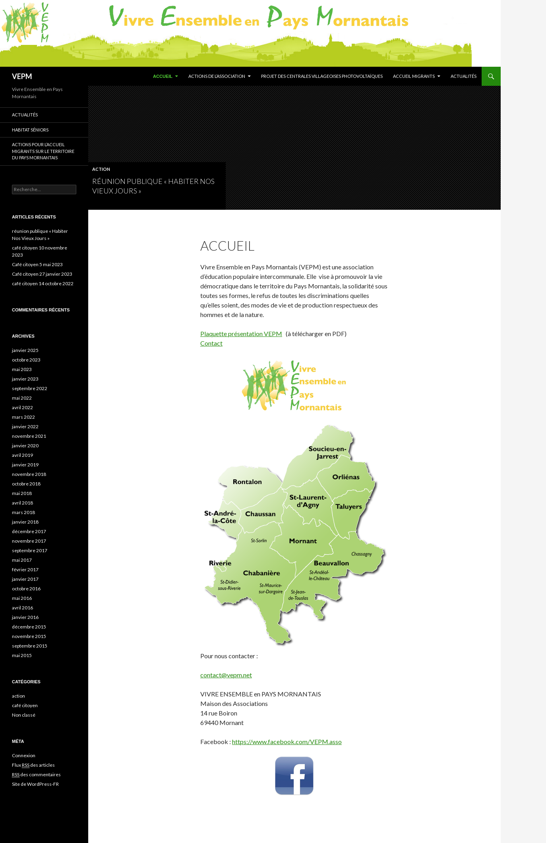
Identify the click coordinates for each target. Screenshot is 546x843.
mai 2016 (22, 598)
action (101, 169)
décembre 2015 (29, 627)
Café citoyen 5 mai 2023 (37, 264)
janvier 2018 (25, 522)
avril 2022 (22, 407)
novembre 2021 (29, 436)
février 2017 (25, 569)
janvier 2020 (25, 446)
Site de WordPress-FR (35, 784)
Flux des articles (33, 765)
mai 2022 (22, 398)
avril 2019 (22, 455)
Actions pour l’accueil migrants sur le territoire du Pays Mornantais (43, 151)
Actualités (463, 76)
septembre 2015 (29, 646)
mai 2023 (22, 369)
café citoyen (25, 705)
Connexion (23, 755)
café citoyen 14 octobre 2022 (43, 283)
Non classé (23, 715)
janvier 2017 (25, 579)
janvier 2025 (25, 350)
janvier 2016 (25, 617)
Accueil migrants (414, 76)
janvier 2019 (25, 465)
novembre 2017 (29, 541)
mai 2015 (22, 655)
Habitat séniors (30, 129)
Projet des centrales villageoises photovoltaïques (322, 76)
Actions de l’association (216, 76)
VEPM (22, 76)
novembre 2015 (29, 636)
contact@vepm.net (226, 675)
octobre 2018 (26, 484)
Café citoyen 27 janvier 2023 (42, 274)
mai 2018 (22, 493)
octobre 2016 (26, 589)
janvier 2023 (25, 379)
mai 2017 (22, 560)
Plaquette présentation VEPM (241, 333)
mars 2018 (23, 512)
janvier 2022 (25, 426)
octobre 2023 (26, 360)
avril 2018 (22, 503)
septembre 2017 (29, 550)
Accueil (162, 76)
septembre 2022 (29, 388)
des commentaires (36, 774)
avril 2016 (22, 608)
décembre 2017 (29, 531)
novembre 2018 (29, 474)
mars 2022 (23, 417)
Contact (211, 343)
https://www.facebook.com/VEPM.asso (287, 741)
